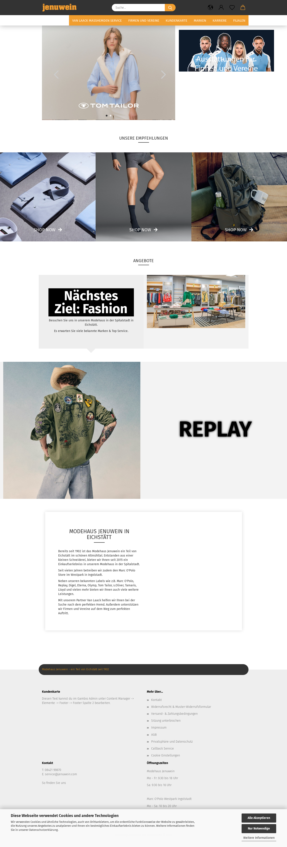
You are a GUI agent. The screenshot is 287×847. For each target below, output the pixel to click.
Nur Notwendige (259, 828)
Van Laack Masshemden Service (97, 20)
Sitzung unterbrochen (166, 721)
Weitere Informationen (259, 838)
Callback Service (162, 748)
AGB (154, 735)
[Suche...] (170, 7)
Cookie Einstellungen (165, 755)
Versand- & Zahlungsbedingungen (174, 714)
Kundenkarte (176, 20)
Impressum (159, 727)
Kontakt (156, 700)
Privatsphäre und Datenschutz (172, 741)
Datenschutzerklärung (43, 829)
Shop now (45, 229)
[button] (210, 7)
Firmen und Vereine (143, 20)
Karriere (220, 20)
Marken (200, 20)
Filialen (239, 20)
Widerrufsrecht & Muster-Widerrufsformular (181, 707)
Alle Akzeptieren (259, 818)
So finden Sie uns (54, 783)
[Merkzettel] (232, 7)
